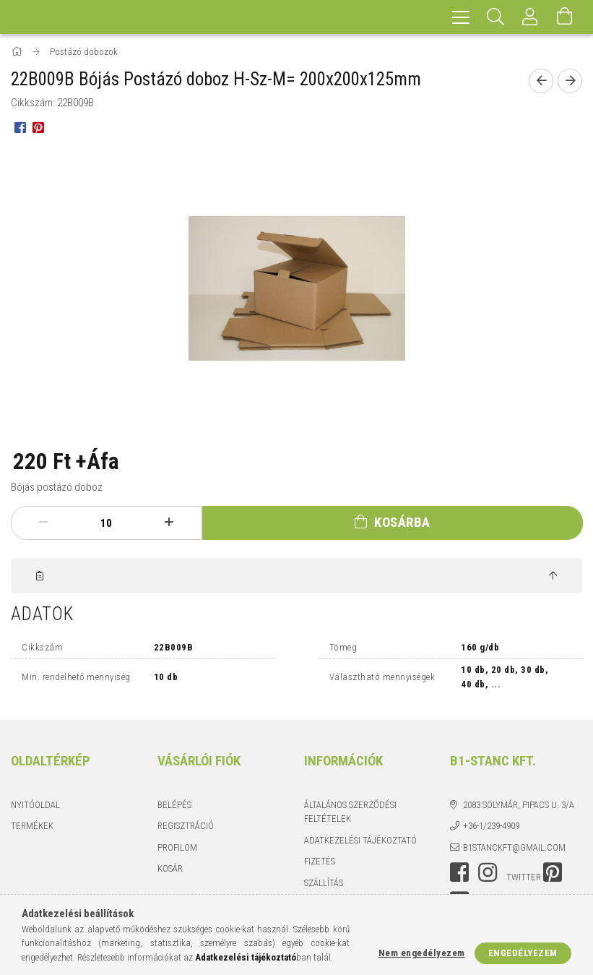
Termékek (32, 825)
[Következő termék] (570, 81)
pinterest (552, 872)
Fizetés (319, 861)
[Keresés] (495, 17)
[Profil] (530, 17)
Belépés (174, 804)
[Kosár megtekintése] (564, 17)
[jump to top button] (553, 576)
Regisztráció (185, 825)
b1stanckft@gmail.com (514, 847)
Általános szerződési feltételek (350, 812)
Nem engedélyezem (421, 953)
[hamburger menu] (460, 17)
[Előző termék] (541, 81)
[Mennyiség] (106, 523)
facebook (459, 872)
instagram (487, 872)
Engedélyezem (523, 953)
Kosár (170, 868)
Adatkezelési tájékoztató (360, 840)
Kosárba (402, 522)
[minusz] (43, 522)
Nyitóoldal (35, 804)
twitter (523, 877)
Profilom (177, 847)
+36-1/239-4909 (491, 825)
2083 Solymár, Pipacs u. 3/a (518, 804)
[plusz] (168, 522)
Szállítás (323, 882)
